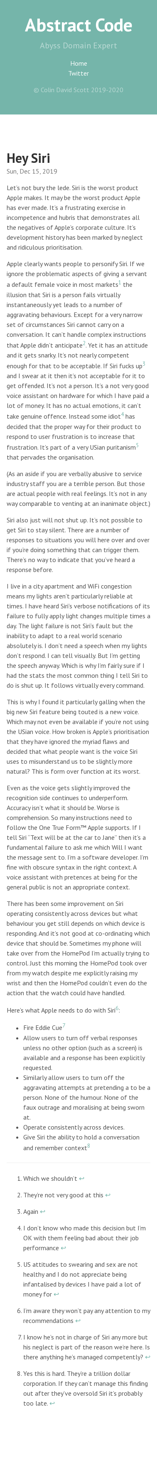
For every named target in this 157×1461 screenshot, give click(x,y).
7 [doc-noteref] (63, 1025)
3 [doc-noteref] (143, 363)
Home (78, 63)
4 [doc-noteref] (122, 414)
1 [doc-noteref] (119, 282)
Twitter (78, 73)
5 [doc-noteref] (137, 445)
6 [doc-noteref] (116, 1008)
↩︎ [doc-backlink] (81, 1178)
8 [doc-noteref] (88, 1145)
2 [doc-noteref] (84, 343)
